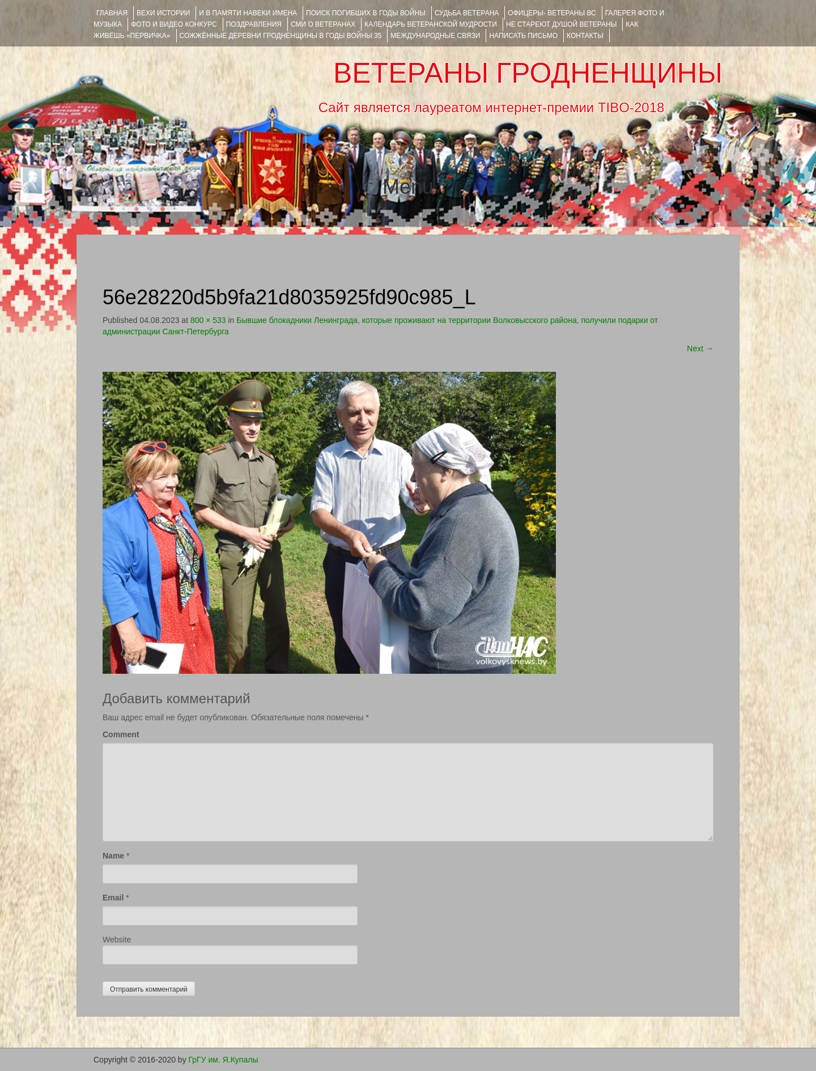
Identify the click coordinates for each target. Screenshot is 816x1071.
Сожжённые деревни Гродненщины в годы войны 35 (281, 36)
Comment (121, 734)
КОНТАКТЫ (585, 36)
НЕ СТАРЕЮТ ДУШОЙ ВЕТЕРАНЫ (561, 24)
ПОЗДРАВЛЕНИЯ (254, 24)
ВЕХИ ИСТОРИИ (163, 13)
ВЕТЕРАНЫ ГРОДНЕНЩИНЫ (527, 73)
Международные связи (435, 36)
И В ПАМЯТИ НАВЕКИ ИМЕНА (248, 13)
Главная (112, 13)
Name (113, 855)
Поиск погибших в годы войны (366, 13)
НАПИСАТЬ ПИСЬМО (523, 36)
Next (700, 348)
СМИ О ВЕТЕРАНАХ (323, 24)
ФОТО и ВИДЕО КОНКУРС (173, 24)
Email (113, 897)
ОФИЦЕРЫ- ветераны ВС (552, 13)
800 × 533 (208, 320)
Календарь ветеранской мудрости (430, 24)
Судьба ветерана (467, 13)
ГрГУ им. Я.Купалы (223, 1059)
